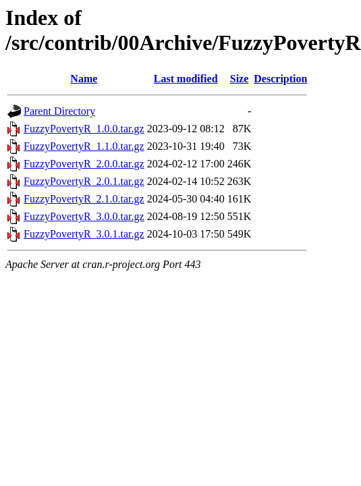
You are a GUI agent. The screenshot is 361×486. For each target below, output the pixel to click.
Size (239, 78)
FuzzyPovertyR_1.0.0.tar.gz (84, 128)
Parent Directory (59, 111)
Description (280, 78)
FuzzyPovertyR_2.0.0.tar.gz (84, 163)
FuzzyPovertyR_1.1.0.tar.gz (84, 146)
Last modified (186, 78)
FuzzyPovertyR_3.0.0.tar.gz (84, 216)
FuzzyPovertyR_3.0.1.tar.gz (84, 234)
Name (83, 78)
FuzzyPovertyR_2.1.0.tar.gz (84, 199)
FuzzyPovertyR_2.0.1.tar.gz (84, 181)
